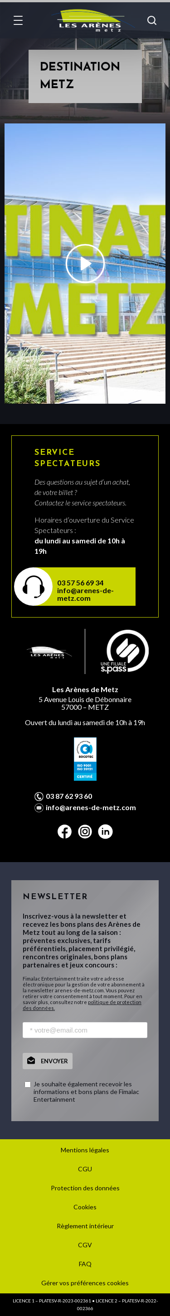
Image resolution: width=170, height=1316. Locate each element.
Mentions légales (85, 1150)
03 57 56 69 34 (80, 582)
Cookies (85, 1207)
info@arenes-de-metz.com (85, 594)
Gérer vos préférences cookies (85, 1283)
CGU (85, 1169)
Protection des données (85, 1188)
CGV (85, 1245)
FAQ (85, 1264)
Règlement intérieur (85, 1226)
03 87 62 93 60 (69, 796)
